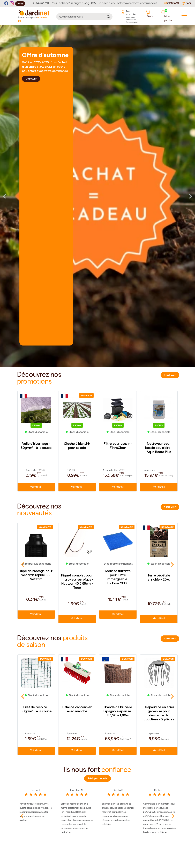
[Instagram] (12, 3)
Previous (4, 196)
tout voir (170, 375)
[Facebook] (6, 3)
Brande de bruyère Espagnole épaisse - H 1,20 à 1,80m (118, 711)
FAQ (186, 3)
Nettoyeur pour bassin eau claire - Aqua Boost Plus (158, 448)
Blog (20, 3)
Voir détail (36, 487)
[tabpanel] (97, 196)
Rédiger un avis (97, 778)
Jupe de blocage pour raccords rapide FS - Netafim (36, 575)
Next (190, 196)
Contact (171, 3)
